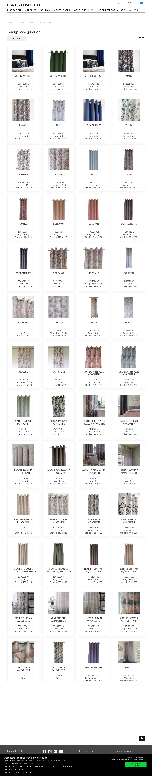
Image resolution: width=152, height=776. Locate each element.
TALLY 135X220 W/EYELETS (23, 669)
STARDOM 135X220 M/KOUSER (93, 373)
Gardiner (30, 10)
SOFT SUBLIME (129, 223)
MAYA (94, 174)
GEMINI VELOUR (93, 667)
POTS (94, 322)
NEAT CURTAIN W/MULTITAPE (58, 619)
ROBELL (129, 322)
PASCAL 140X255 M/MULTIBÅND (23, 471)
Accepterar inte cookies (135, 757)
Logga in (130, 2)
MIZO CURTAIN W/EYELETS (94, 619)
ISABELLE (58, 322)
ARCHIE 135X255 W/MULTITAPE (129, 619)
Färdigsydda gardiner (41, 22)
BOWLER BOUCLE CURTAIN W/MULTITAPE (23, 570)
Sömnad (45, 10)
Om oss (133, 10)
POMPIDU (129, 273)
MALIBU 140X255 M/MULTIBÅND (129, 471)
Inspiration (14, 10)
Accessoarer (62, 10)
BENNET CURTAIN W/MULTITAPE (93, 570)
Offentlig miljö (84, 10)
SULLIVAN (58, 223)
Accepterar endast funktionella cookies (128, 759)
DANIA (129, 174)
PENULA (129, 667)
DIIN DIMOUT (94, 125)
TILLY (58, 125)
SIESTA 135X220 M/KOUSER (58, 422)
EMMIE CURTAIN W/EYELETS (23, 619)
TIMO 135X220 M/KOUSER (93, 521)
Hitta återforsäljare (124, 751)
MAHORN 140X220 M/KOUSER (23, 521)
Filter (16, 38)
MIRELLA (23, 174)
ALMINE (58, 174)
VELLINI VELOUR (23, 76)
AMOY (129, 76)
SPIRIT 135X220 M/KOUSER (23, 422)
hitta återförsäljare (111, 10)
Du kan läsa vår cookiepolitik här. (20, 772)
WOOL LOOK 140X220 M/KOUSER (58, 471)
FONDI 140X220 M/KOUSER (129, 521)
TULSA (128, 125)
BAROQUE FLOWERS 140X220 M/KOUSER (94, 422)
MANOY (23, 125)
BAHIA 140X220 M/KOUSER (58, 521)
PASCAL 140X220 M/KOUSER (129, 422)
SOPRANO (58, 273)
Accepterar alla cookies (135, 764)
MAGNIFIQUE (58, 371)
